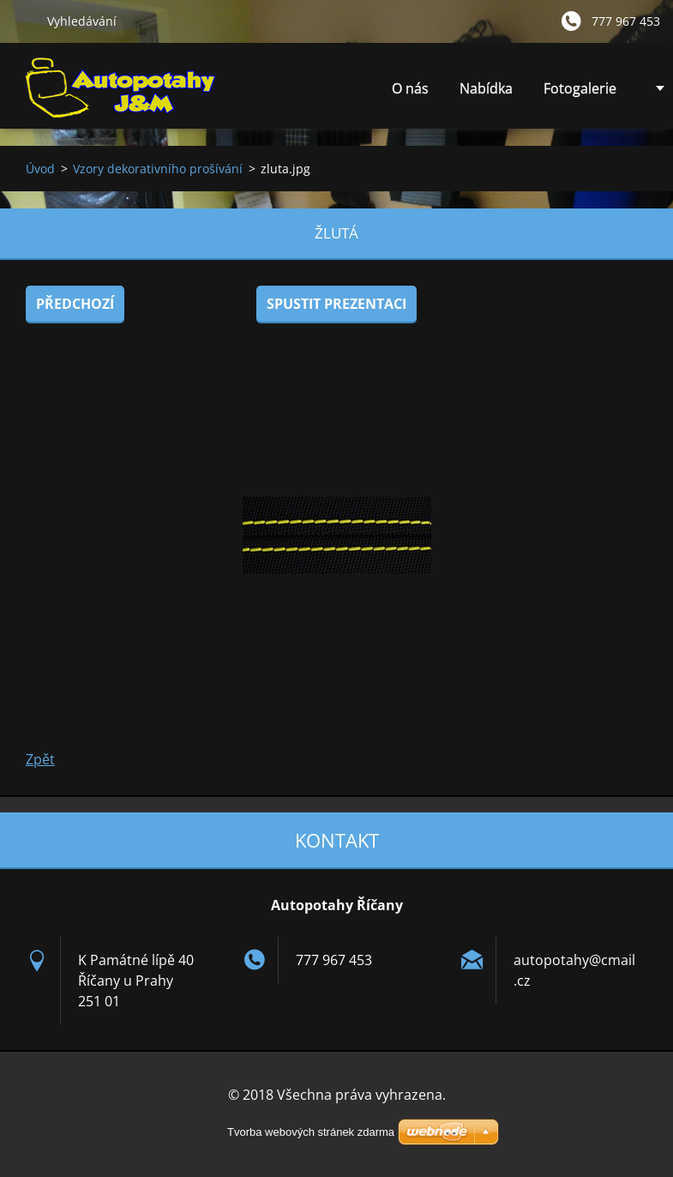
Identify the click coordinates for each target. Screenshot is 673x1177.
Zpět (40, 759)
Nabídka (486, 93)
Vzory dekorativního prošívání (158, 168)
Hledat (23, 20)
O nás (410, 88)
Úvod (40, 168)
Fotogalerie (580, 88)
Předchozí (75, 303)
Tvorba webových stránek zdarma (310, 1132)
